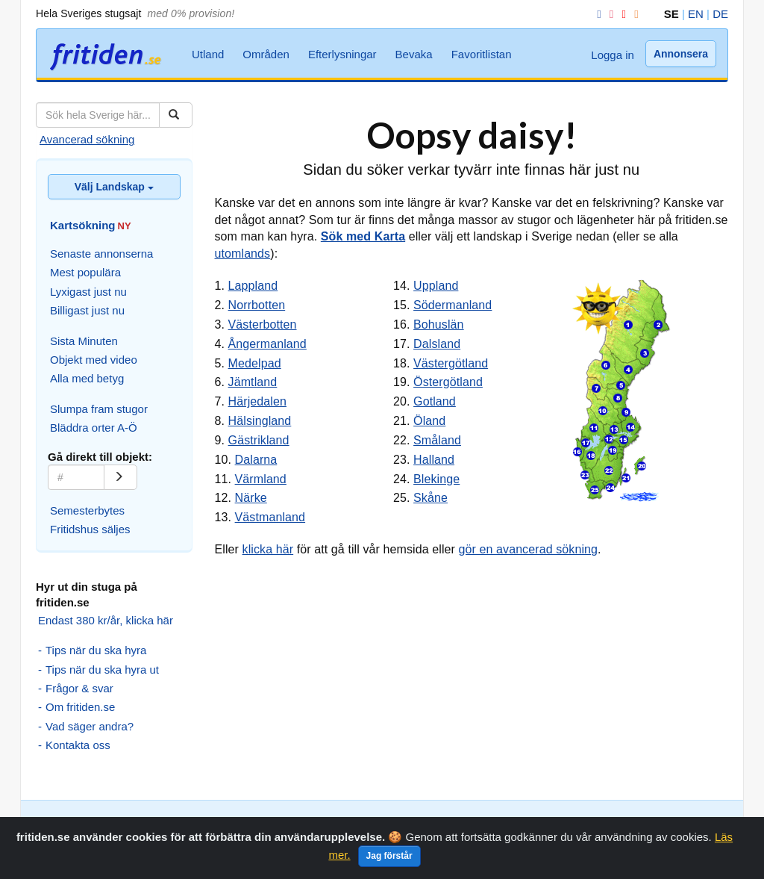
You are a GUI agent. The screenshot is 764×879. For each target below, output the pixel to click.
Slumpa (198, 823)
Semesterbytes (87, 510)
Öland (429, 420)
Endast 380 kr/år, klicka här (105, 620)
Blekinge (436, 479)
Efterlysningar (342, 54)
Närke (251, 497)
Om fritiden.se (80, 707)
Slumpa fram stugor (99, 409)
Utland (208, 54)
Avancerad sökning (87, 139)
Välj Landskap (114, 187)
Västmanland (270, 517)
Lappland (253, 285)
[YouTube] (620, 13)
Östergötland (448, 382)
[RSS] (633, 13)
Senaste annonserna (101, 253)
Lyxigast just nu (88, 291)
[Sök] (175, 115)
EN (696, 13)
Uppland (435, 285)
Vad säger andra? (90, 726)
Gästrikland (258, 440)
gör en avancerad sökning (528, 549)
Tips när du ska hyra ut (102, 669)
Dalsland (436, 344)
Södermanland (452, 305)
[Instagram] (608, 13)
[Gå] (120, 477)
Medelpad (254, 363)
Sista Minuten (84, 341)
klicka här (268, 549)
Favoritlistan (481, 54)
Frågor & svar (79, 688)
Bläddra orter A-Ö (93, 427)
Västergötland (450, 363)
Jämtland (253, 382)
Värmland (260, 479)
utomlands (243, 253)
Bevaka (414, 54)
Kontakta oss (78, 745)
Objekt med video (93, 359)
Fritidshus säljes (90, 529)
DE (720, 13)
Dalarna (256, 459)
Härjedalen (257, 401)
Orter (233, 823)
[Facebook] (596, 13)
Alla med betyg (87, 378)
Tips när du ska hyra (96, 650)
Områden (265, 54)
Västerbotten (262, 324)
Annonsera (681, 54)
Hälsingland (260, 420)
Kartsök (156, 823)
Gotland (434, 401)
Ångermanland (267, 344)
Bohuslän (438, 324)
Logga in (612, 55)
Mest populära (85, 272)
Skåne (430, 497)
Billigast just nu (87, 310)
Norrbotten (257, 305)
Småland (437, 440)
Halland (433, 459)
